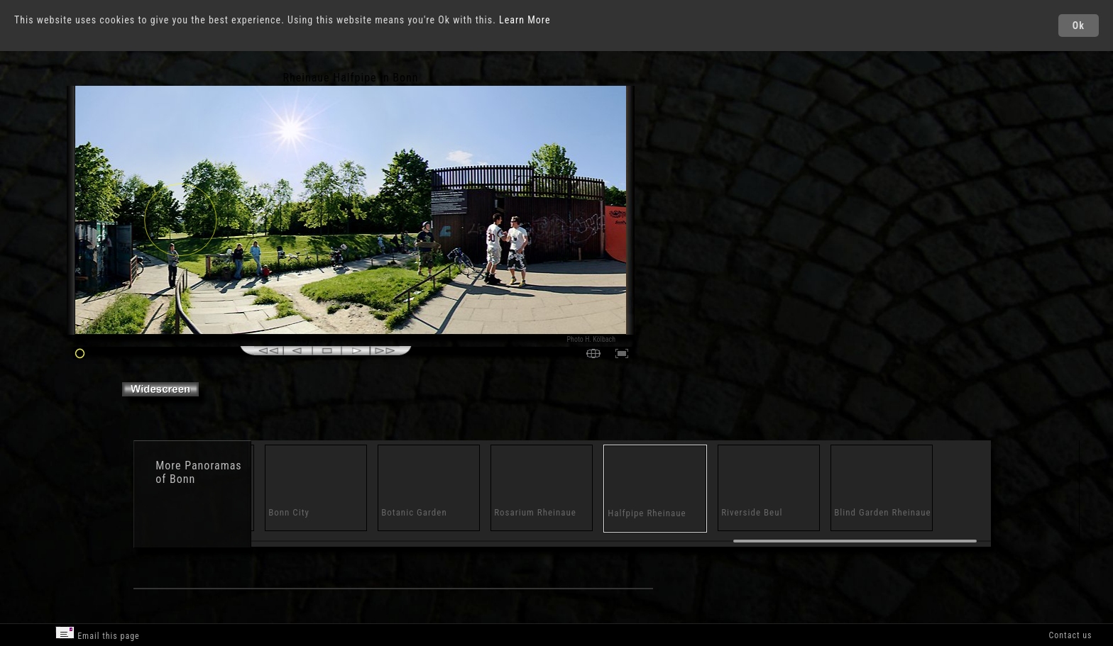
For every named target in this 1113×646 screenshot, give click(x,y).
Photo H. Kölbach (591, 339)
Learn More (525, 20)
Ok (1079, 25)
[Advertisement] (699, 191)
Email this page (97, 633)
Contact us (1070, 635)
